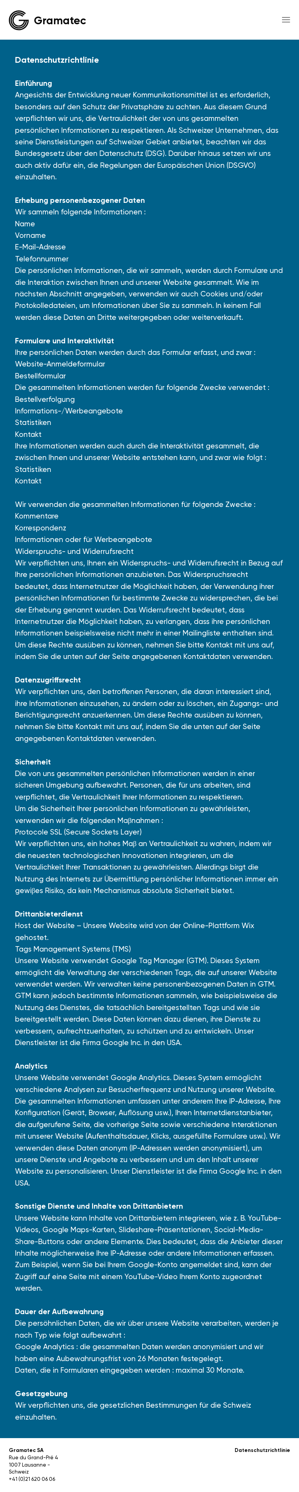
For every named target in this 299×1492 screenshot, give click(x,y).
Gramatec (60, 20)
